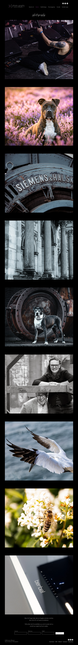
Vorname (16, 631)
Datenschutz (70, 641)
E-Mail (43, 631)
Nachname (30, 631)
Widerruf (60, 641)
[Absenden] (60, 633)
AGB (56, 641)
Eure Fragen (51, 641)
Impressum (65, 641)
